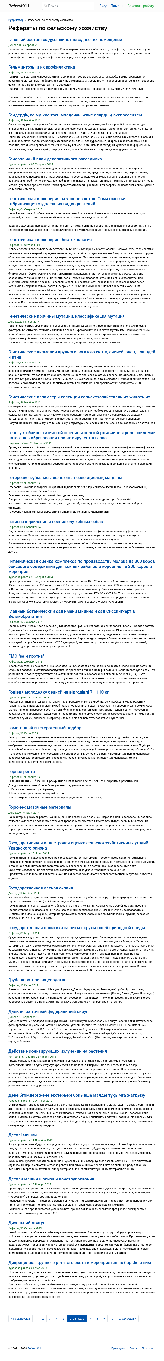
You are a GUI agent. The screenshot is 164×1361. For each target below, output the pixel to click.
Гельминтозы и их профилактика (41, 67)
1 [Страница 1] (36, 1318)
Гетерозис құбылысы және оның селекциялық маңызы (65, 477)
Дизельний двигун (26, 1222)
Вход (103, 6)
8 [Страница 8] (97, 1318)
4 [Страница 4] (56, 1318)
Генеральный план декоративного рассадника (55, 159)
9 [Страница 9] (104, 1318)
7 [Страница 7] (90, 1318)
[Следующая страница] (127, 1318)
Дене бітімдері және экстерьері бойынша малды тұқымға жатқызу (76, 1095)
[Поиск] (68, 6)
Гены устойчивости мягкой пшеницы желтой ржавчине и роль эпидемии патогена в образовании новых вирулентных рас (82, 435)
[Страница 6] (77, 1318)
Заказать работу (141, 6)
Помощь (117, 6)
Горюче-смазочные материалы (39, 807)
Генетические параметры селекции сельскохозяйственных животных (79, 397)
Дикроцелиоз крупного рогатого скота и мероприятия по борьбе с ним (79, 1262)
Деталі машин (22, 1135)
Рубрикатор (15, 20)
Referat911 (34, 1348)
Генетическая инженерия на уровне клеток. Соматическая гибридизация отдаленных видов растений (67, 201)
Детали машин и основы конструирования (51, 1179)
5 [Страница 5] (63, 1318)
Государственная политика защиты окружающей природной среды (76, 927)
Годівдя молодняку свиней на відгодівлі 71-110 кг (58, 692)
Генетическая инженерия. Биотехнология (50, 239)
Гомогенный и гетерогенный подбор (44, 727)
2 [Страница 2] (43, 1318)
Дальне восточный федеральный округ (48, 1011)
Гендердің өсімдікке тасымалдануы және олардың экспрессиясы (75, 115)
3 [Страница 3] (50, 1318)
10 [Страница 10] (111, 1318)
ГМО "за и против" (26, 656)
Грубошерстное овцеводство (37, 979)
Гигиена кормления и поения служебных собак (55, 521)
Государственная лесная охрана (40, 888)
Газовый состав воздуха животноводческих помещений (65, 39)
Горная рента (21, 771)
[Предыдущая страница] (20, 1318)
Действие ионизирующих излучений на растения (57, 1051)
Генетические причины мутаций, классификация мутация (66, 316)
